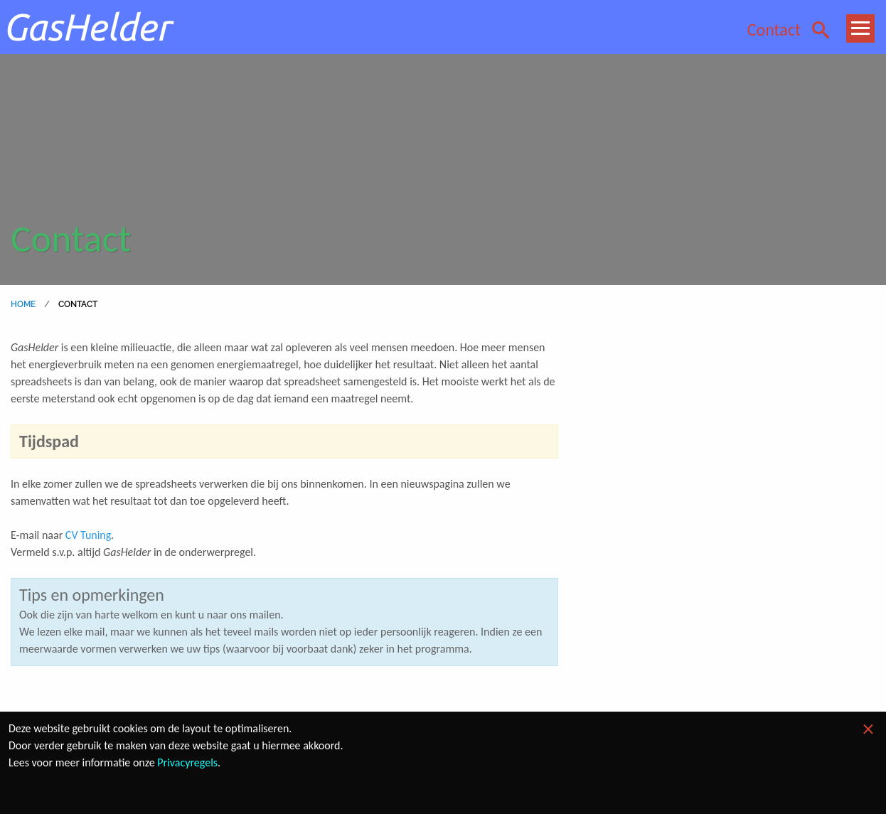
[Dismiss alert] (868, 729)
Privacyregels (187, 762)
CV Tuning (88, 535)
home (23, 304)
